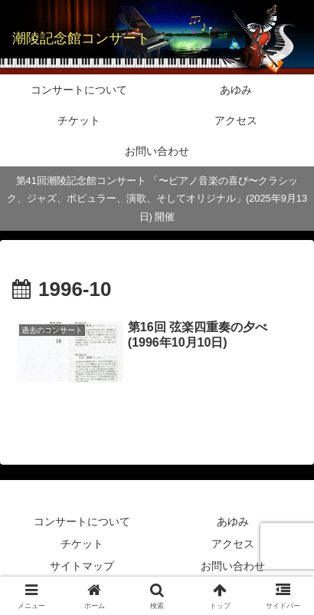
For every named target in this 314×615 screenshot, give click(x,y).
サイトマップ (82, 566)
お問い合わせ (233, 566)
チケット (82, 544)
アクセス (232, 544)
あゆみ (233, 521)
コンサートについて (82, 521)
